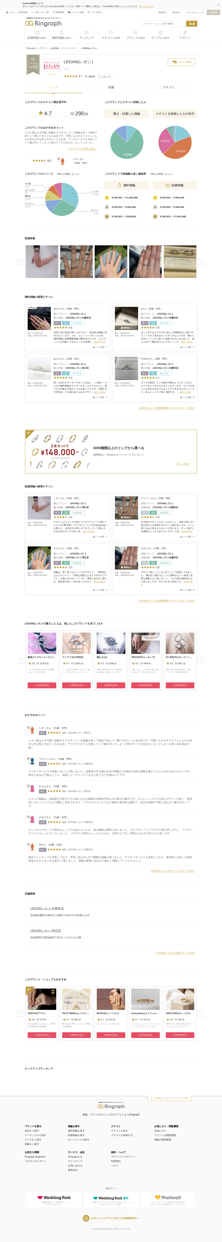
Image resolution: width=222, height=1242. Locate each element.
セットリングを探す (79, 1139)
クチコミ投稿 (75, 12)
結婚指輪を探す (76, 1135)
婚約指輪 (62, 34)
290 (79, 113)
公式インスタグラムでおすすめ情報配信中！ (111, 1218)
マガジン (185, 34)
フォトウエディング (195, 12)
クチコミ (111, 34)
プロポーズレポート (35, 1161)
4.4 (169, 1019)
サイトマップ (75, 1161)
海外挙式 (176, 12)
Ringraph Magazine (35, 1156)
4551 (180, 663)
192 (179, 1020)
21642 (76, 663)
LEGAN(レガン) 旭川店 (77, 368)
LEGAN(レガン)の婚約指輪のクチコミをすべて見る (167, 408)
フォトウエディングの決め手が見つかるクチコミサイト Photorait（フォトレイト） (168, 1200)
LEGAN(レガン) (78, 61)
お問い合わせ (75, 1165)
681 (75, 1020)
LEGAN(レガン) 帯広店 (77, 507)
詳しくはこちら (146, 6)
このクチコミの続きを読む (81, 148)
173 (41, 1020)
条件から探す (32, 1130)
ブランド (135, 34)
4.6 (134, 663)
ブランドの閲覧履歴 (165, 1135)
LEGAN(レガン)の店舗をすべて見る (175, 952)
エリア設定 (94, 12)
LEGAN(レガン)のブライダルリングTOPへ (172, 1098)
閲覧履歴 (58, 12)
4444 (145, 663)
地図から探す (32, 1144)
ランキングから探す (35, 1135)
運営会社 (73, 1170)
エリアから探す (33, 1139)
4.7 (44, 113)
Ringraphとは (75, 1156)
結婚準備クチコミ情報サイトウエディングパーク (54, 1200)
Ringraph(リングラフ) (36, 48)
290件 (89, 76)
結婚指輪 (213, 12)
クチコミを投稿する (122, 1135)
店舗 (111, 87)
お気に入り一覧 (39, 12)
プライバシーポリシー (123, 1156)
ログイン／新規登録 (16, 12)
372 (144, 1020)
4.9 (31, 1019)
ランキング (86, 34)
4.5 (31, 663)
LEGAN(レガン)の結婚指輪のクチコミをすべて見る (167, 600)
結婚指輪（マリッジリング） (64, 48)
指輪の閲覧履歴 (162, 1139)
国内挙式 (163, 12)
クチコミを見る (119, 1130)
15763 (42, 663)
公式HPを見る (42, 685)
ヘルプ (114, 1165)
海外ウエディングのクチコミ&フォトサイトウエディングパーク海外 (111, 1200)
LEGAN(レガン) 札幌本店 (78, 317)
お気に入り (160, 1130)
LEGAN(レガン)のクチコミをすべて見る (173, 870)
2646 (111, 663)
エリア (160, 34)
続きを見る (99, 342)
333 (110, 1020)
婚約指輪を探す (76, 1130)
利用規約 (116, 1161)
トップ (53, 87)
